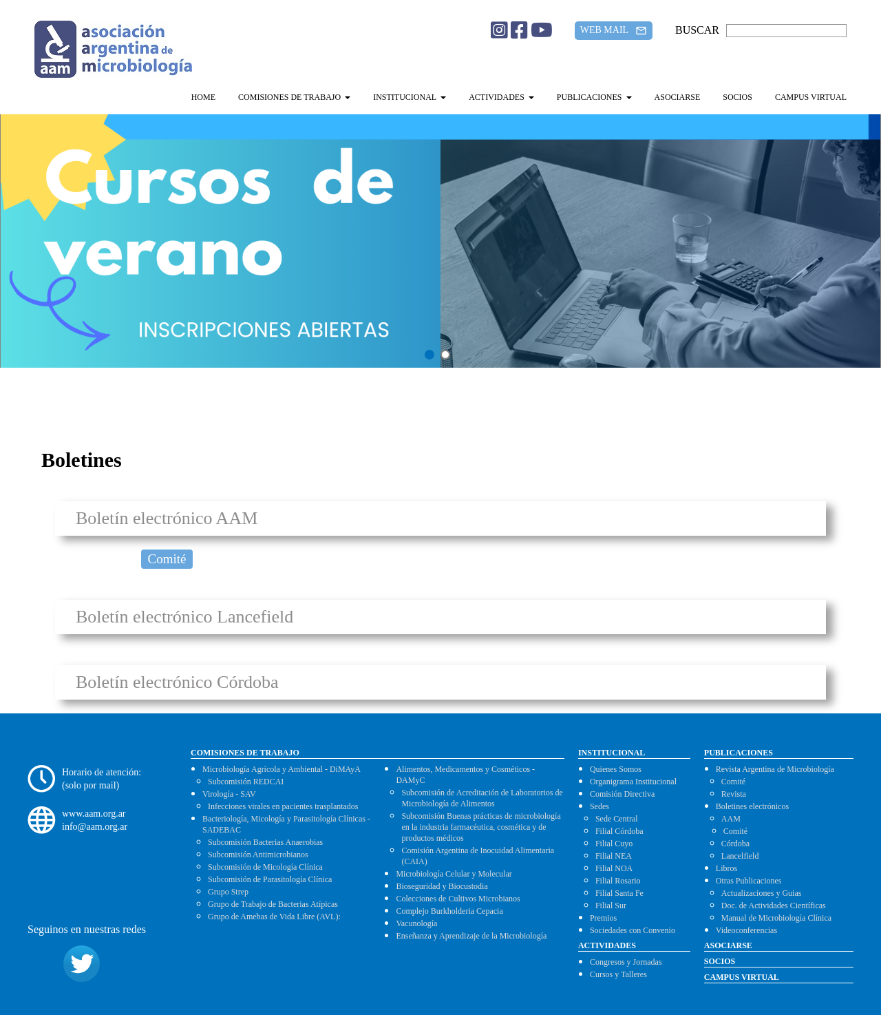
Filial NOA (614, 868)
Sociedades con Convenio (632, 930)
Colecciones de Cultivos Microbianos (458, 898)
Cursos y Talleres (618, 974)
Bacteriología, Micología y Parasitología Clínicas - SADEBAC (286, 824)
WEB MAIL (613, 30)
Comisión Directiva (622, 794)
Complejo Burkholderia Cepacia (449, 911)
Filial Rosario (618, 881)
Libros (726, 868)
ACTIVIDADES (501, 97)
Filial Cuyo (614, 843)
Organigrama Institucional (633, 781)
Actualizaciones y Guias (761, 893)
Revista (733, 794)
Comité (167, 559)
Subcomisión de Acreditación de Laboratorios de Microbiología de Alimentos (481, 798)
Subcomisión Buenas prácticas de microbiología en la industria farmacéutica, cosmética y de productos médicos (480, 827)
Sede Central (616, 819)
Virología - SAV (229, 794)
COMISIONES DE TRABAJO (294, 97)
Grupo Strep (228, 892)
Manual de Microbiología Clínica (776, 918)
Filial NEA (613, 856)
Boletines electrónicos (752, 806)
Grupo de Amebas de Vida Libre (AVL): (274, 916)
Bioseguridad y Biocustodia (441, 886)
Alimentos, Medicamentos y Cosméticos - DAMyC (465, 774)
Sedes (599, 806)
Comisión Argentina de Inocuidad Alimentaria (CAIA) (477, 856)
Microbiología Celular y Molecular (453, 874)
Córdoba (735, 843)
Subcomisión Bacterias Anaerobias (265, 842)
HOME (203, 97)
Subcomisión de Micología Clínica (265, 867)
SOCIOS (737, 97)
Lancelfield (740, 856)
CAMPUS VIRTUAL (811, 97)
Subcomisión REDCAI (246, 781)
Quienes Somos (615, 769)
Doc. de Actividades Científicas (773, 905)
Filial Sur (610, 905)
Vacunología (416, 923)
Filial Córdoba (619, 831)
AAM (731, 819)
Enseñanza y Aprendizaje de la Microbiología (471, 936)
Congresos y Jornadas (626, 962)
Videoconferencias (746, 930)
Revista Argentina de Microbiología (775, 769)
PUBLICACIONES (594, 97)
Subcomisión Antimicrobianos (258, 854)
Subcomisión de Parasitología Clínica (270, 879)
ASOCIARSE (678, 97)
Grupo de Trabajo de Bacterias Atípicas (273, 904)
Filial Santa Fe (619, 893)
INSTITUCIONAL (409, 97)
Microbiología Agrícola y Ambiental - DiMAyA (281, 769)
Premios (603, 918)
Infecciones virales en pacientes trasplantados (283, 806)
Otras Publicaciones (749, 881)
